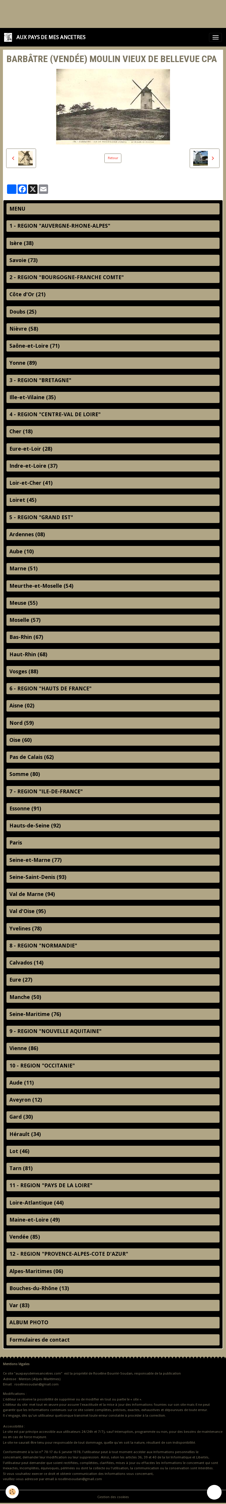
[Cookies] (12, 1491)
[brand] (45, 37)
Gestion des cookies (113, 1497)
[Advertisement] (106, 13)
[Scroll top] (214, 1492)
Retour (113, 158)
